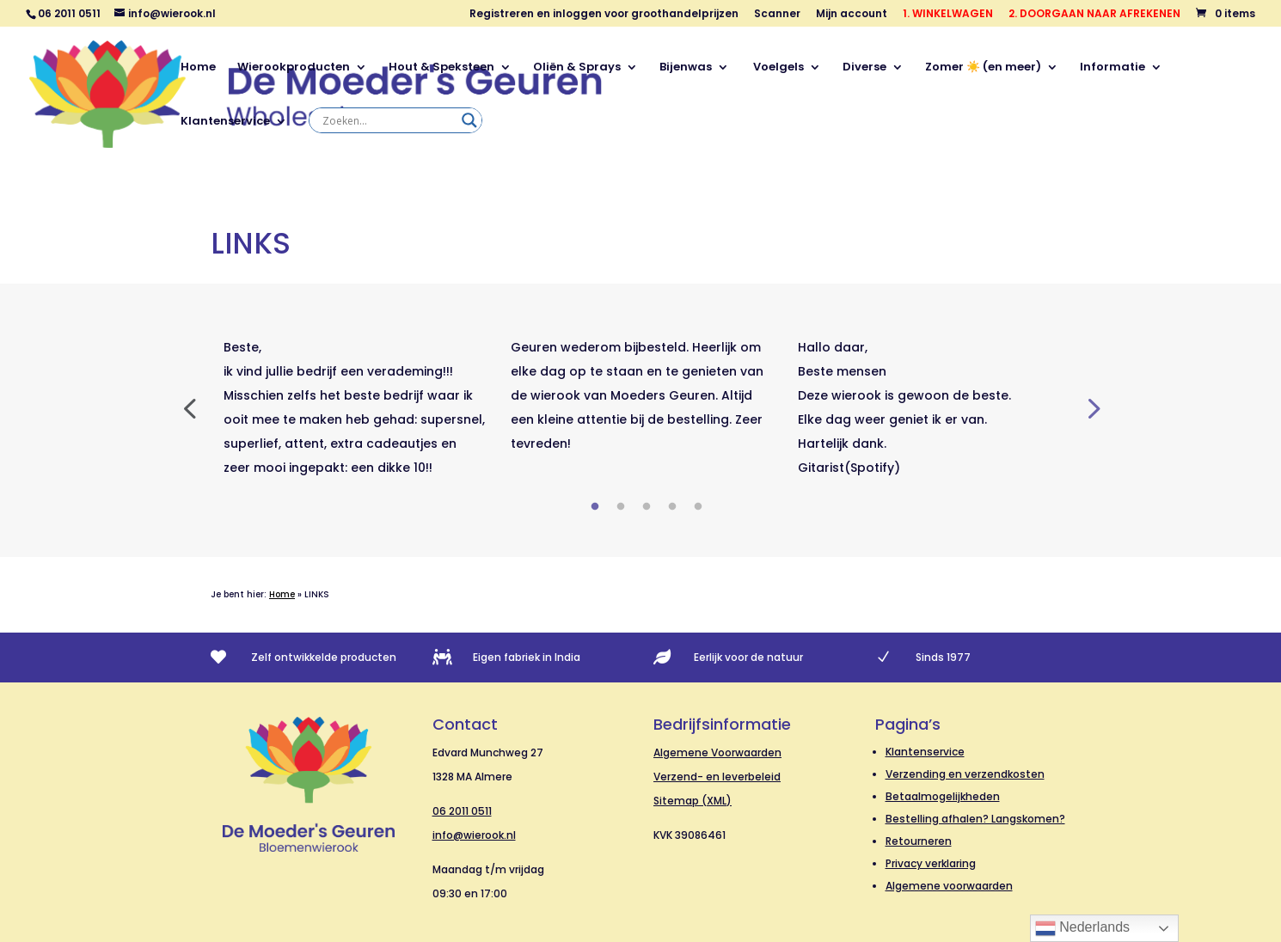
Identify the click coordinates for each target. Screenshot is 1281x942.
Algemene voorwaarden (949, 885)
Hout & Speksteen (441, 68)
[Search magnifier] (469, 120)
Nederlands (1082, 928)
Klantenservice (225, 122)
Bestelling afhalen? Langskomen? (975, 818)
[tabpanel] (354, 407)
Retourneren (919, 841)
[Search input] (387, 120)
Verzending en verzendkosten (965, 774)
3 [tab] (646, 507)
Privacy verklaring (931, 863)
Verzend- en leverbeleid (717, 776)
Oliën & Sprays (577, 68)
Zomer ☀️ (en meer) (983, 68)
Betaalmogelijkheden (943, 796)
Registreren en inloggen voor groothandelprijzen (604, 15)
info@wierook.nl (474, 835)
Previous (189, 407)
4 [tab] (672, 507)
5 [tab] (698, 507)
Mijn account (851, 15)
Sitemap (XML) (692, 800)
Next (1091, 407)
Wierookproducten (293, 68)
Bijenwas (685, 68)
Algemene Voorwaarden (717, 752)
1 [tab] (595, 507)
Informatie (1112, 68)
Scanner (777, 15)
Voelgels (777, 68)
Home (198, 68)
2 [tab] (620, 507)
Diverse (864, 68)
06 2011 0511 (462, 811)
